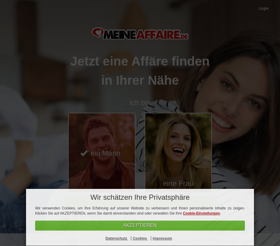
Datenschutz (117, 238)
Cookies (140, 238)
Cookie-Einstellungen (201, 213)
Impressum (162, 238)
